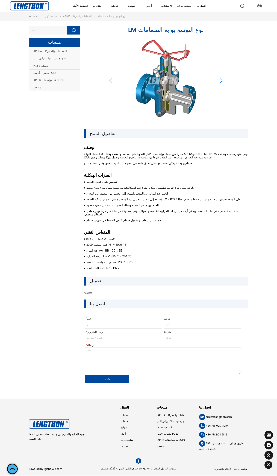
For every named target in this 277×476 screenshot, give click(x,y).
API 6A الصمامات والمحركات (77, 16)
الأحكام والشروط (223, 470)
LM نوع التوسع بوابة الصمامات (111, 16)
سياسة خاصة (240, 470)
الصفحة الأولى (45, 16)
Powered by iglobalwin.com (45, 470)
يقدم (107, 379)
